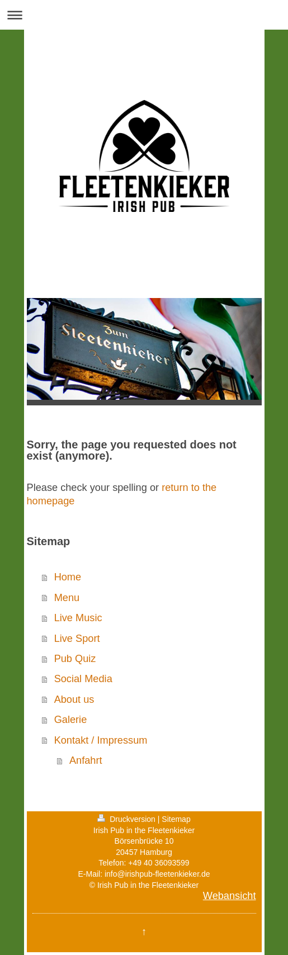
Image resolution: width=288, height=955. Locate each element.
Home (68, 577)
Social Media (83, 678)
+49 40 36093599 (158, 862)
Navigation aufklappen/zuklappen (144, 15)
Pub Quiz (75, 658)
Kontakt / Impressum (101, 740)
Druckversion (127, 819)
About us (74, 699)
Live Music (78, 617)
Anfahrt (85, 760)
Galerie (70, 719)
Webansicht (229, 895)
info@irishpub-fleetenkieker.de (157, 873)
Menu (67, 597)
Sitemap (176, 819)
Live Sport (77, 638)
